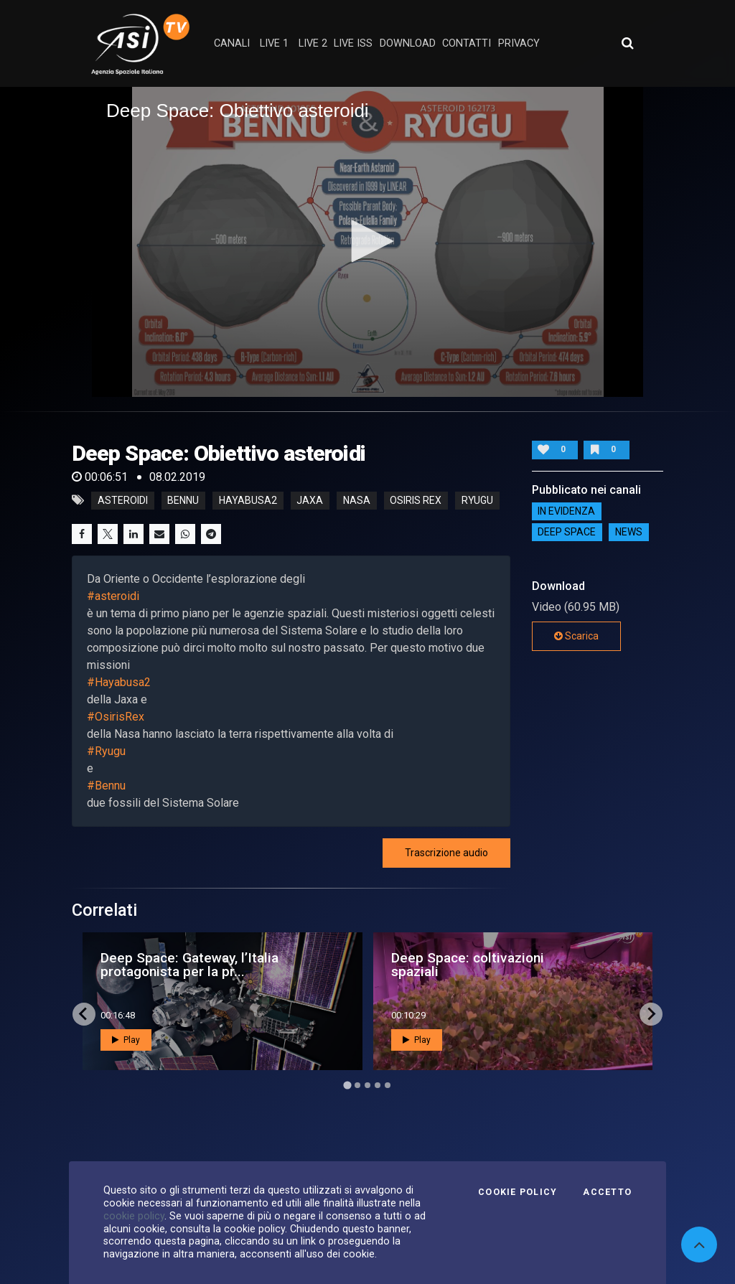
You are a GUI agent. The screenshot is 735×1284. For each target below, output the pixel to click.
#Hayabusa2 (119, 682)
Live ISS (353, 43)
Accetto (607, 1192)
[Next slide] (651, 1014)
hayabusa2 (248, 500)
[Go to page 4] (377, 1085)
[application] (367, 242)
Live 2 (313, 43)
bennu (183, 500)
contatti (466, 43)
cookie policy (133, 1216)
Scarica (576, 636)
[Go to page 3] (367, 1085)
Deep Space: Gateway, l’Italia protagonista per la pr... (189, 965)
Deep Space (567, 532)
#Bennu (106, 785)
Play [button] (126, 1040)
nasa (356, 500)
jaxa (309, 500)
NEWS (628, 532)
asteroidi (123, 500)
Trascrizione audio (446, 852)
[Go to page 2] (357, 1085)
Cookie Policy (517, 1192)
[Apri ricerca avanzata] (627, 43)
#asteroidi (113, 596)
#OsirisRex (115, 716)
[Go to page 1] (347, 1085)
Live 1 (274, 43)
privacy (519, 43)
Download (408, 43)
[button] (367, 241)
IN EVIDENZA (566, 511)
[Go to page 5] (387, 1085)
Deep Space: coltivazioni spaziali (467, 965)
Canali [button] (232, 43)
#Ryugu (106, 751)
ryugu (477, 500)
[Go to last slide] (83, 1014)
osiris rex (415, 500)
